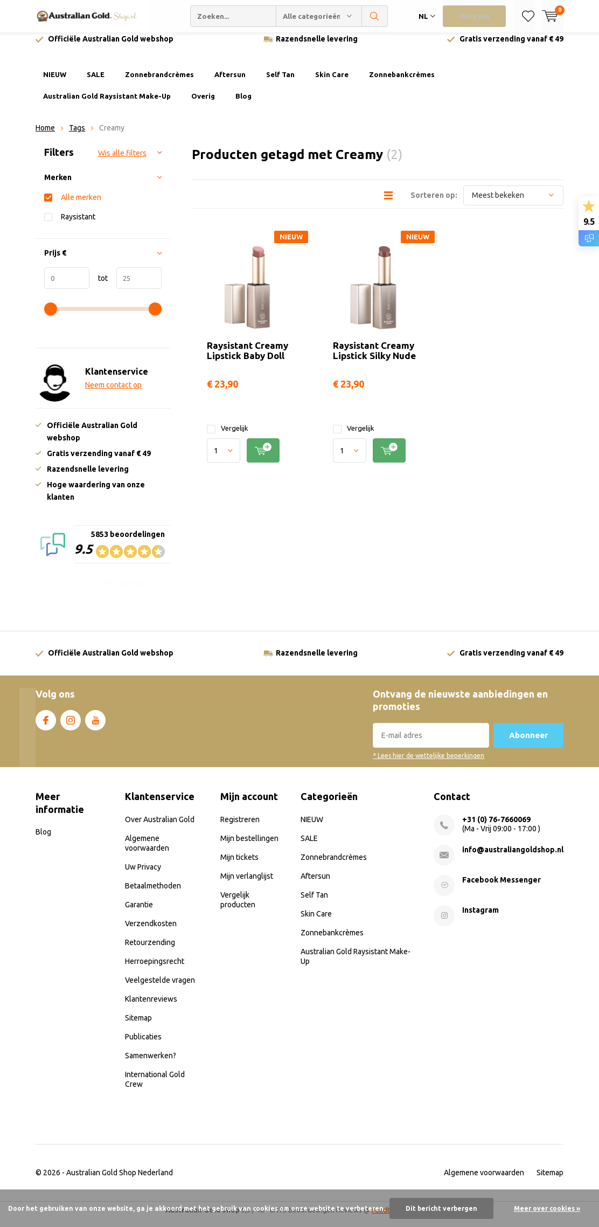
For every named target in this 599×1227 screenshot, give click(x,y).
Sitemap (138, 1025)
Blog (243, 104)
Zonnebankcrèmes (402, 82)
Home (45, 136)
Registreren (240, 827)
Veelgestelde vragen (160, 987)
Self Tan (280, 82)
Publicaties (143, 1044)
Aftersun (230, 82)
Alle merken (81, 205)
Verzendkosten (151, 931)
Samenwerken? (150, 1063)
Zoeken (375, 16)
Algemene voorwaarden (484, 1180)
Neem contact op (113, 393)
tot (98, 286)
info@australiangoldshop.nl (512, 857)
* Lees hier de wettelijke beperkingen (428, 763)
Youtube (95, 726)
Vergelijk (227, 436)
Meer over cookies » (547, 1208)
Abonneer (528, 743)
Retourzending (150, 950)
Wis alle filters (122, 161)
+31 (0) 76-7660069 (496, 827)
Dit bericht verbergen (441, 1208)
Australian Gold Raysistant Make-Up (107, 104)
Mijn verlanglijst (246, 883)
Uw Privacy (143, 874)
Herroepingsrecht (154, 968)
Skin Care (332, 82)
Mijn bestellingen (249, 846)
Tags (77, 136)
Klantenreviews (151, 1006)
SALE (96, 82)
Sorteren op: (433, 202)
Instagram (70, 726)
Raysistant (78, 224)
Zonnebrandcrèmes (159, 82)
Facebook (46, 726)
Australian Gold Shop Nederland (119, 1180)
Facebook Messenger (501, 887)
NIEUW (54, 82)
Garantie (139, 912)
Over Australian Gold (159, 827)
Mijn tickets (239, 864)
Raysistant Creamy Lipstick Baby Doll (247, 358)
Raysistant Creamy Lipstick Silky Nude (374, 358)
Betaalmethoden (153, 893)
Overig (203, 104)
